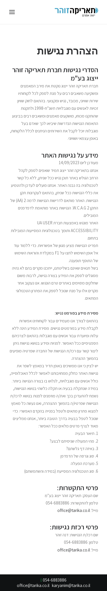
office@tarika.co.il (73, 510)
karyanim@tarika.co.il (71, 585)
